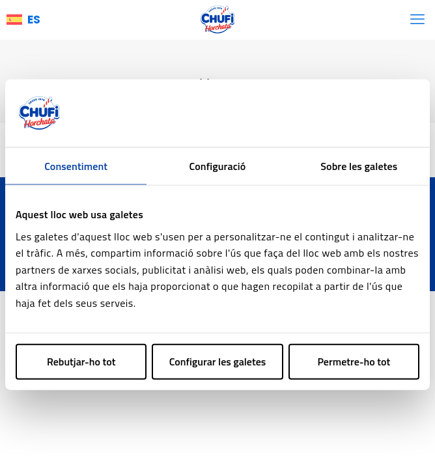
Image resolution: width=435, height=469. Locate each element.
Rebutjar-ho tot (81, 361)
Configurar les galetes (217, 361)
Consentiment (75, 166)
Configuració (217, 166)
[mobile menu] (417, 19)
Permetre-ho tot (353, 361)
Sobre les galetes (358, 166)
